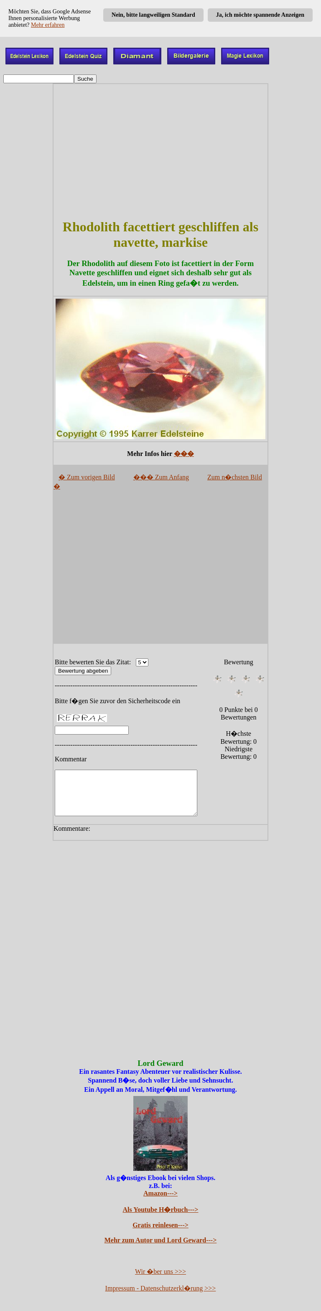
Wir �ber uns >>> (160, 1272)
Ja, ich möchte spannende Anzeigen (260, 15)
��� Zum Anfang (161, 477)
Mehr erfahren (47, 25)
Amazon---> (160, 1194)
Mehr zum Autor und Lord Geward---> (160, 1240)
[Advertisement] (161, 151)
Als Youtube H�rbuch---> (161, 1210)
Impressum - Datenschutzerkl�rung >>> (160, 1289)
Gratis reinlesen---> (160, 1225)
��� (184, 453)
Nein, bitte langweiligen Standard (153, 15)
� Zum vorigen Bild (87, 477)
